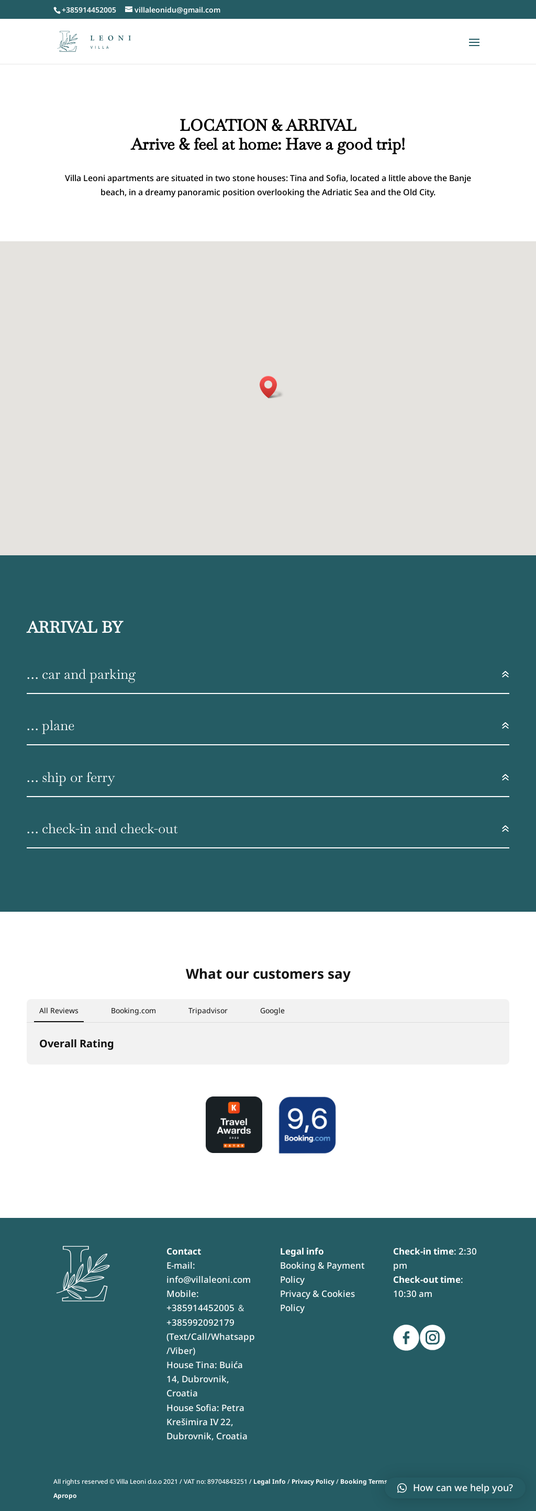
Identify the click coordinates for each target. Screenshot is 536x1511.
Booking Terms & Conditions (385, 1481)
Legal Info (269, 1481)
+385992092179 (200, 1322)
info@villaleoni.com (208, 1279)
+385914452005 (200, 1308)
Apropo (65, 1495)
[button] (26, 1075)
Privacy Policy (313, 1481)
